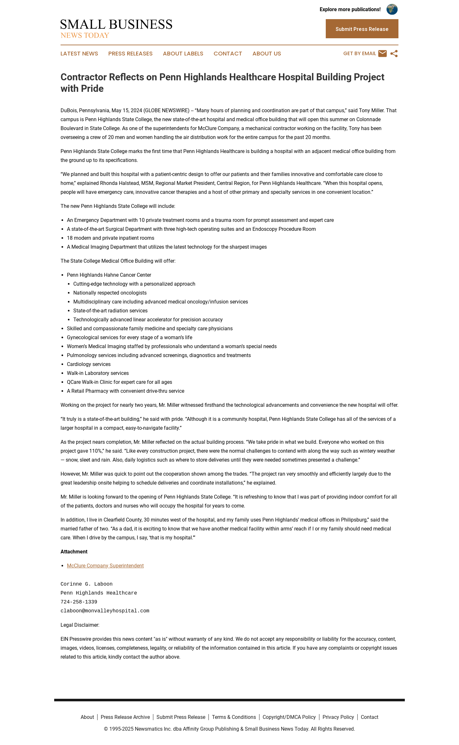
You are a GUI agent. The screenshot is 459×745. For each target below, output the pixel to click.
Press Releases (130, 53)
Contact (228, 53)
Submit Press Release (181, 717)
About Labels (183, 53)
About (87, 717)
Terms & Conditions (234, 717)
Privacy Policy (338, 717)
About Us (266, 53)
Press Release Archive (125, 717)
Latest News (79, 53)
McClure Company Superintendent (105, 566)
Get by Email (365, 53)
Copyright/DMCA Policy (289, 717)
